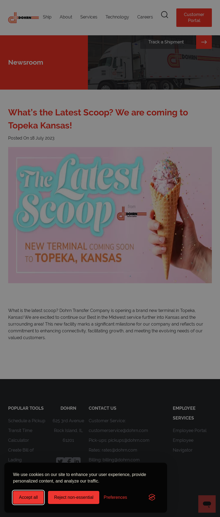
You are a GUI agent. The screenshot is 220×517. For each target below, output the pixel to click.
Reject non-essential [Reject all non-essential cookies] (73, 497)
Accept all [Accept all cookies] (28, 497)
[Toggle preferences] (115, 497)
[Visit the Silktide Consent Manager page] (151, 497)
